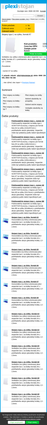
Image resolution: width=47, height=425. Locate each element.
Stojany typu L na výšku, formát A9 (25, 394)
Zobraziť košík (8, 31)
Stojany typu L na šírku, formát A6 (25, 266)
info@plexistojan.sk (25, 75)
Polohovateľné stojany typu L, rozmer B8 (28, 201)
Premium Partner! (28, 82)
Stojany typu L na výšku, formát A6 (25, 362)
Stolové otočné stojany (33, 104)
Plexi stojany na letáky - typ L (20, 19)
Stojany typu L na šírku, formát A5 (25, 249)
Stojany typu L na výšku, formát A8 (25, 378)
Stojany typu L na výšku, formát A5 (25, 346)
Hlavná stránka (6, 19)
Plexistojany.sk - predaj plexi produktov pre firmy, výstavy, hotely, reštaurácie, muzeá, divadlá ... (20, 7)
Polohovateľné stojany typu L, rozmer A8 (28, 185)
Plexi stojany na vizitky (33, 95)
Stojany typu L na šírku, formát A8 (25, 298)
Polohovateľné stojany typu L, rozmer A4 (28, 121)
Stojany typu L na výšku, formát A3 (25, 314)
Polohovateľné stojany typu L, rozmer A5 (28, 137)
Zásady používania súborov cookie (29, 419)
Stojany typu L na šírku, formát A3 (25, 217)
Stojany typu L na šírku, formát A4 (25, 233)
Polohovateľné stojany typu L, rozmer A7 (28, 169)
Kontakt (43, 11)
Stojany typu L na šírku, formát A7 (25, 282)
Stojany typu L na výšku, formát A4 (25, 330)
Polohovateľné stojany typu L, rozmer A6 (28, 153)
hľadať (40, 16)
